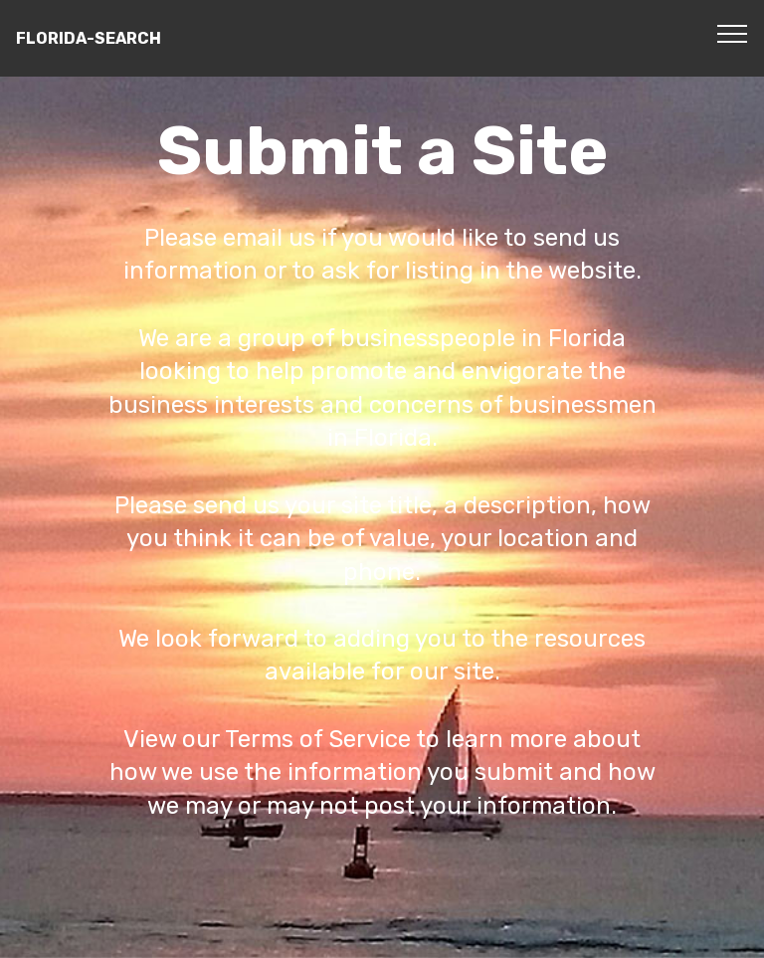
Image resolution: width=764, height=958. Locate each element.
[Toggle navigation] (732, 33)
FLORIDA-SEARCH (88, 38)
